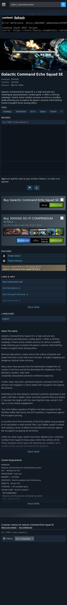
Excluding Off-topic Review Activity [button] (19, 545)
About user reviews (8, 529)
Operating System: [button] (45, 549)
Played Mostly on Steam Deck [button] (17, 549)
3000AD (15, 81)
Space (43, 113)
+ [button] (61, 113)
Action (53, 113)
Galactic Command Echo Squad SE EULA (21, 271)
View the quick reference (15, 296)
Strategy (7, 113)
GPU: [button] (15, 553)
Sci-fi (32, 113)
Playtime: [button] (46, 545)
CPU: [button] (5, 553)
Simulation (21, 113)
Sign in (4, 180)
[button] (33, 124)
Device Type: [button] (29, 553)
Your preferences (25, 529)
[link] (40, 242)
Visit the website (11, 290)
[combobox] (35, 4)
